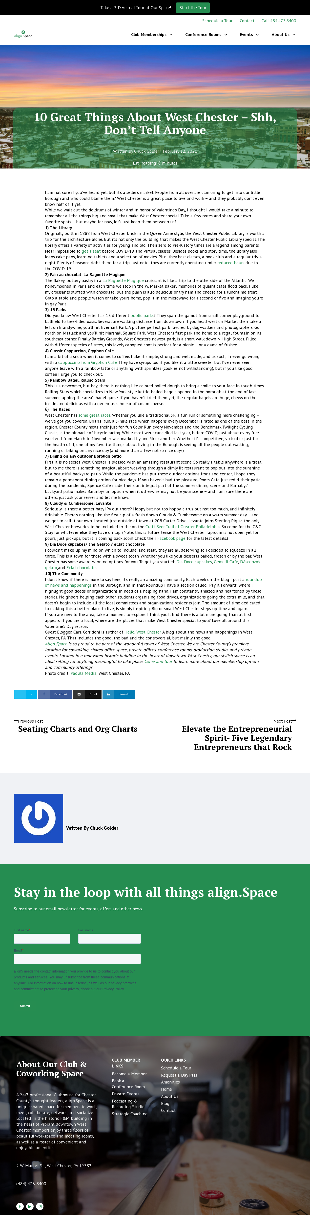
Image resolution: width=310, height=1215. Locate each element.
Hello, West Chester (142, 632)
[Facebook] (55, 694)
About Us (169, 1096)
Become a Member (129, 1074)
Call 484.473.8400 (279, 20)
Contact (247, 20)
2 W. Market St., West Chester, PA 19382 (53, 1165)
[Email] (87, 694)
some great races (94, 415)
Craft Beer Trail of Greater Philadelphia (182, 526)
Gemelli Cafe (226, 561)
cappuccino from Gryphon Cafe (87, 362)
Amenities (170, 1082)
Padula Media (84, 673)
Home (166, 1089)
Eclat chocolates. (82, 567)
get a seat (91, 251)
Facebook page (171, 538)
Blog (165, 1103)
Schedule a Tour (217, 20)
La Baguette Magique (123, 280)
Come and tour (158, 661)
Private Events (125, 1094)
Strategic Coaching (130, 1114)
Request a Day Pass (179, 1075)
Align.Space (56, 644)
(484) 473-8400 (31, 1183)
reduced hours (230, 262)
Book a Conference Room (128, 1083)
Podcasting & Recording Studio (128, 1104)
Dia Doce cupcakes (194, 561)
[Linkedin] (119, 694)
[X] (25, 694)
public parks (142, 315)
